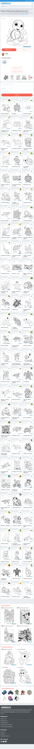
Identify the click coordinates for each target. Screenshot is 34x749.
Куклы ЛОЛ (3, 732)
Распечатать (9, 49)
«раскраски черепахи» (24, 14)
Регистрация (30, 0)
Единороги (3, 734)
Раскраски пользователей (8, 688)
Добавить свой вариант (17, 71)
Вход (26, 0)
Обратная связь (3, 718)
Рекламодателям (4, 720)
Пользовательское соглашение (6, 724)
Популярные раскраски (7, 647)
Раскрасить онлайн (17, 67)
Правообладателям (4, 722)
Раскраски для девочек (5, 735)
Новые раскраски (6, 605)
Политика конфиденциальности (7, 726)
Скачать (25, 49)
